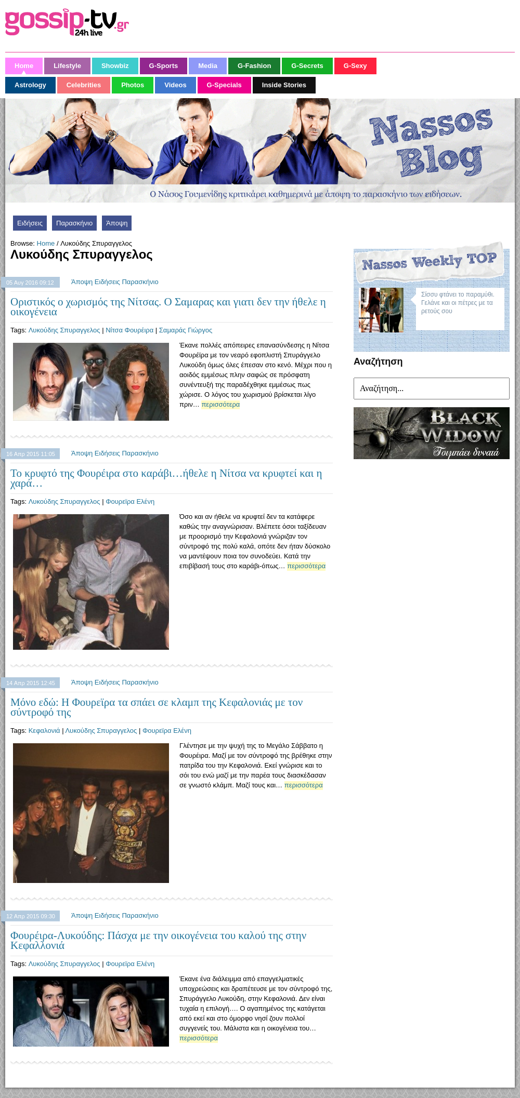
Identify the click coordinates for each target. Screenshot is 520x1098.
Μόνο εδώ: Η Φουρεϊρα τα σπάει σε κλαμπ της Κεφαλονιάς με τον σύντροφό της (156, 707)
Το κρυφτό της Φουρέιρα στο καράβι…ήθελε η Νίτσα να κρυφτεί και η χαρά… (166, 478)
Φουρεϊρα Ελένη (130, 501)
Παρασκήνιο (74, 223)
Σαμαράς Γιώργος (185, 330)
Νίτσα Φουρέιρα (129, 330)
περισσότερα (220, 404)
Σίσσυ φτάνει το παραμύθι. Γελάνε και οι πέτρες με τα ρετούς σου (458, 303)
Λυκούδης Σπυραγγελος (64, 330)
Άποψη (116, 223)
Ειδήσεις (30, 223)
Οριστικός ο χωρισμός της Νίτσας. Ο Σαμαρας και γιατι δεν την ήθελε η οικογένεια (168, 307)
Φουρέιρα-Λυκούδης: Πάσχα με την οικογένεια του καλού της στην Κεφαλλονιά (158, 940)
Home (46, 243)
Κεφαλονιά (44, 730)
